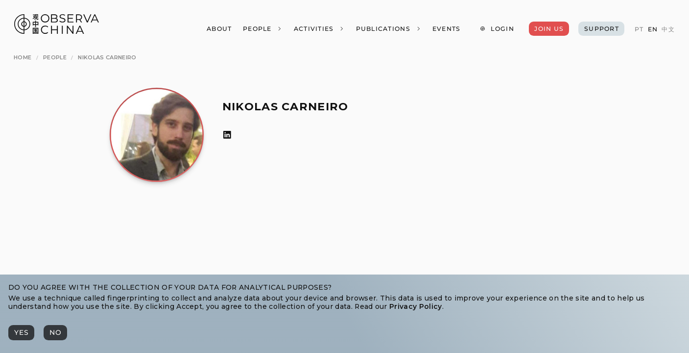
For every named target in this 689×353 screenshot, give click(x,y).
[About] (219, 29)
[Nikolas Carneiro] (107, 57)
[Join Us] (549, 29)
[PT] (639, 29)
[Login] (496, 29)
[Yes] (21, 332)
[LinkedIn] (227, 135)
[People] (262, 29)
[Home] (22, 57)
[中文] (668, 29)
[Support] (601, 29)
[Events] (446, 29)
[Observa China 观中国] (56, 31)
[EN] (652, 29)
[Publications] (388, 29)
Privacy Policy (415, 306)
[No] (55, 332)
